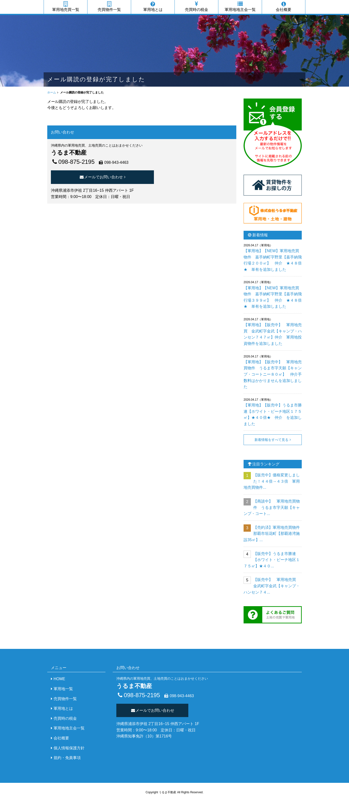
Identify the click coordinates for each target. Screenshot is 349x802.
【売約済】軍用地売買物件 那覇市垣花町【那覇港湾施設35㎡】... (274, 533)
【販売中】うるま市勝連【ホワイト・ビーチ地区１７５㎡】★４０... (272, 560)
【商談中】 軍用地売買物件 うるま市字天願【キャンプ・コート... (272, 507)
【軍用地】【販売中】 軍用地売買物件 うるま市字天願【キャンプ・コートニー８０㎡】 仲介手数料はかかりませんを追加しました (273, 374)
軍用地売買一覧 (65, 6)
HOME (59, 679)
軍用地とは (152, 6)
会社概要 (283, 6)
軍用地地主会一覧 (240, 6)
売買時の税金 (196, 6)
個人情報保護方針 (69, 748)
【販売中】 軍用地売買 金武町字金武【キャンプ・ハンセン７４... (272, 586)
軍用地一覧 (63, 689)
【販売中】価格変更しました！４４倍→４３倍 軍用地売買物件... (272, 481)
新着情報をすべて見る (271, 440)
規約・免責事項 (67, 758)
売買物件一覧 (109, 6)
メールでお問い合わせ (101, 177)
